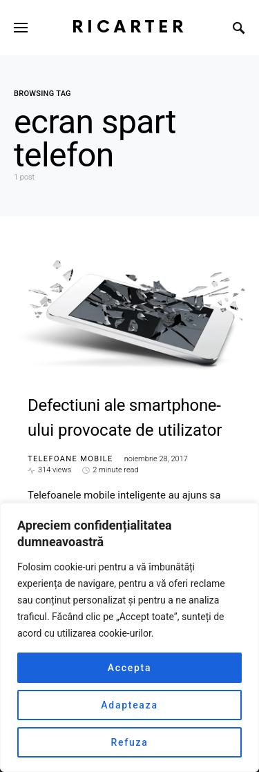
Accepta (130, 667)
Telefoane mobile (70, 458)
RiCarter (129, 27)
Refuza (129, 742)
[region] (129, 637)
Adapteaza (129, 705)
